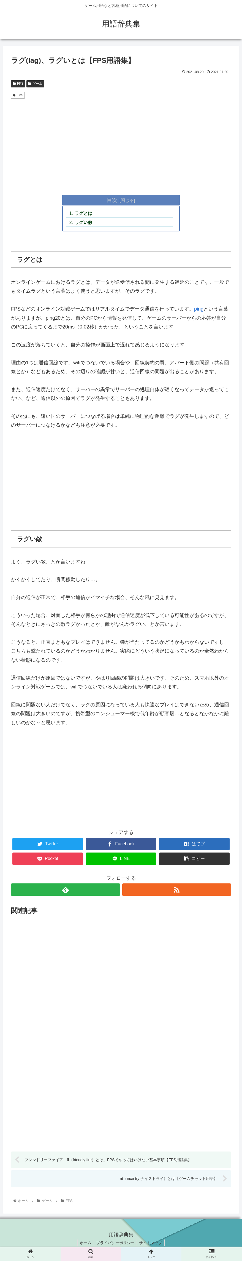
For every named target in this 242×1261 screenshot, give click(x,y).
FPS (18, 84)
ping (198, 309)
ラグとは (84, 213)
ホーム (84, 1244)
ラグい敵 (84, 222)
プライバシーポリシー (115, 1244)
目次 (112, 200)
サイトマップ (152, 1244)
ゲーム (35, 84)
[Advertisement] (121, 142)
